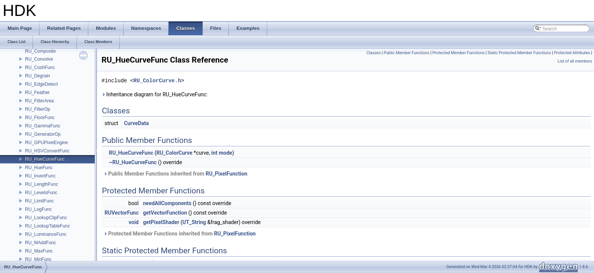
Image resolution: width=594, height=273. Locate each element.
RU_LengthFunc (41, 184)
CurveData (136, 123)
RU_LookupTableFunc (47, 226)
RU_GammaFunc (42, 126)
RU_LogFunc (38, 209)
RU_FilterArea (39, 101)
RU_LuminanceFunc (45, 234)
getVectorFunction (165, 213)
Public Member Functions (407, 52)
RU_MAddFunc (40, 242)
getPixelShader (161, 222)
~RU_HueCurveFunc (132, 162)
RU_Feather (37, 92)
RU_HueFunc (39, 167)
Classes (373, 52)
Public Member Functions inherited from (175, 174)
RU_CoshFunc (40, 67)
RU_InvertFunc (40, 176)
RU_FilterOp (37, 109)
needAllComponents (167, 203)
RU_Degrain (37, 75)
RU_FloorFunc (40, 117)
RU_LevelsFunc (41, 192)
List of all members (575, 61)
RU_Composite (40, 51)
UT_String (194, 222)
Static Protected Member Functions (519, 52)
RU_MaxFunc (39, 251)
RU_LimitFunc (39, 201)
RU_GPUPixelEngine (46, 142)
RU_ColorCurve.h (157, 80)
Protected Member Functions (458, 52)
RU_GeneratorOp (43, 134)
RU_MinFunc (38, 259)
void (134, 222)
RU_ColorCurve (174, 153)
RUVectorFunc (122, 213)
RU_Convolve (39, 59)
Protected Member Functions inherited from (179, 234)
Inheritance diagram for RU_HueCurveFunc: (155, 94)
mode (225, 153)
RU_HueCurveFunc (45, 159)
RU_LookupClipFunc (46, 217)
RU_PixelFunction (226, 174)
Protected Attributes (572, 52)
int (214, 153)
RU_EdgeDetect (41, 84)
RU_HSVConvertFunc (47, 151)
